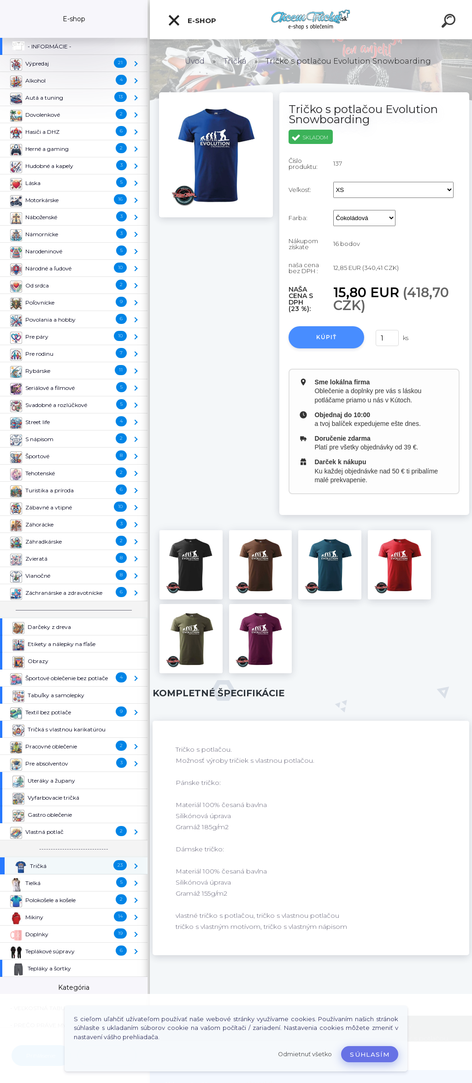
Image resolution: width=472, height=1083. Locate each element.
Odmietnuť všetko (305, 1054)
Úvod (195, 61)
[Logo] (310, 19)
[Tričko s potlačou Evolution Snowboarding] (216, 95)
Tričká (235, 61)
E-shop (191, 20)
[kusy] (387, 338)
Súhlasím (369, 1054)
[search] (450, 22)
